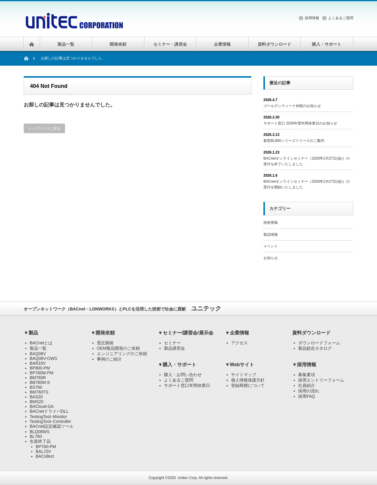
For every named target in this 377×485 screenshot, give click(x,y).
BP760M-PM (41, 372)
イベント (270, 246)
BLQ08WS (39, 431)
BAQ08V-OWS (43, 358)
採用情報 (312, 18)
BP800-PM (40, 368)
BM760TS (39, 392)
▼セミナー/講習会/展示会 (185, 332)
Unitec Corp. (188, 478)
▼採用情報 (304, 364)
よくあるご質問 (340, 18)
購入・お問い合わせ (183, 374)
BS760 (36, 387)
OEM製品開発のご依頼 (118, 348)
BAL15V (43, 451)
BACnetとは (41, 342)
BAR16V (38, 363)
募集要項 (306, 374)
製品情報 (270, 234)
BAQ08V (38, 353)
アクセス (239, 342)
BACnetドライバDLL (49, 411)
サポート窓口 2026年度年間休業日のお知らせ (300, 123)
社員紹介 (306, 385)
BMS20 (36, 401)
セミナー (172, 342)
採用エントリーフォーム (321, 380)
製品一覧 (38, 348)
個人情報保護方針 (248, 380)
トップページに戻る (44, 128)
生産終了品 (40, 441)
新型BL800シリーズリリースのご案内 (293, 141)
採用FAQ (306, 396)
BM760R (38, 377)
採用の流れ (308, 390)
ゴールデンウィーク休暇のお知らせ (292, 106)
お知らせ (270, 258)
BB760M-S (40, 382)
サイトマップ (243, 374)
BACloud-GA (42, 406)
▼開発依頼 (103, 332)
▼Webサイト (239, 364)
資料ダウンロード (311, 332)
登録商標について (248, 385)
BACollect (45, 456)
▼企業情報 (237, 332)
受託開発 (105, 342)
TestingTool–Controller (50, 421)
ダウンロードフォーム (319, 342)
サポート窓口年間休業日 (187, 385)
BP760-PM (46, 446)
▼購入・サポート (177, 364)
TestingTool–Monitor (48, 416)
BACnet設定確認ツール (51, 426)
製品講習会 (174, 348)
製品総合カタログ (315, 348)
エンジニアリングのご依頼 (122, 353)
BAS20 (36, 396)
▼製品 (31, 332)
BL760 (36, 436)
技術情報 (270, 222)
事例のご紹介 (109, 359)
